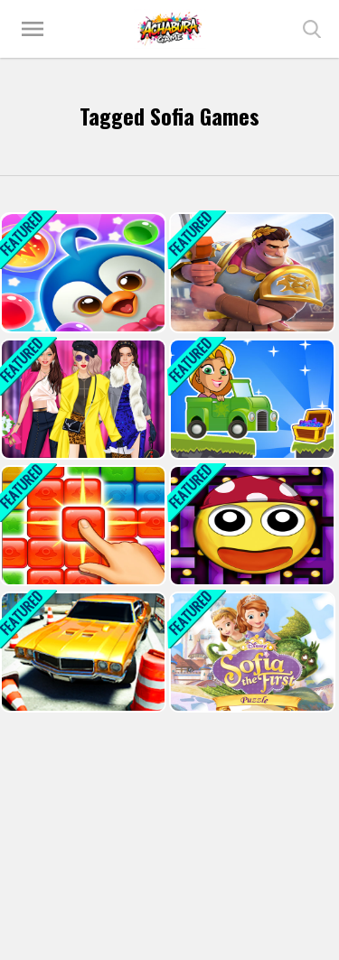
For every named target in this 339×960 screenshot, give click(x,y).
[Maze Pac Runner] (250, 525)
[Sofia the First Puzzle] (250, 652)
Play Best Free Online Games (170, 29)
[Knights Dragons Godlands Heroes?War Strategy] (250, 272)
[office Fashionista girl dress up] (81, 399)
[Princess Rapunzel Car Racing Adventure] (250, 399)
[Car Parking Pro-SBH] (81, 652)
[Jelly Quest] (81, 525)
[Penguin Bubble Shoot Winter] (81, 272)
